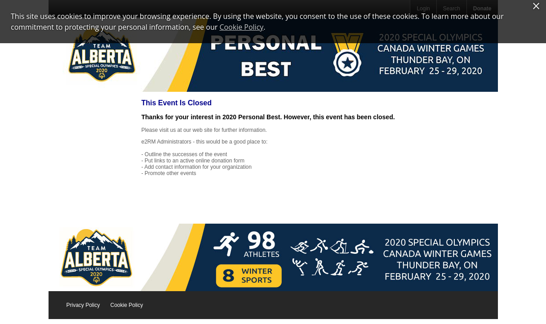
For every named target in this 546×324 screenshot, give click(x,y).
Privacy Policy (83, 305)
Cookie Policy (127, 305)
